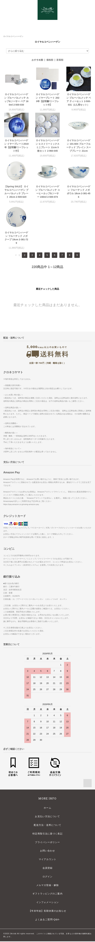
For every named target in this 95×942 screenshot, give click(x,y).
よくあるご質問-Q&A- (47, 920)
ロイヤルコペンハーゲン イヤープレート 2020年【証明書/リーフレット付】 (47, 99)
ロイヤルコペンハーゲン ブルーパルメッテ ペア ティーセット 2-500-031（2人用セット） (78, 99)
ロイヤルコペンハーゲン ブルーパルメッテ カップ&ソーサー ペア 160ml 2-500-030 (16, 99)
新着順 (59, 60)
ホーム (47, 808)
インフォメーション (47, 903)
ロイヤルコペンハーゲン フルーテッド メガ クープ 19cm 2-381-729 (16, 237)
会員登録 (47, 868)
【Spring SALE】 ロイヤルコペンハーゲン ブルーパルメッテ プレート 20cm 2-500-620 (16, 191)
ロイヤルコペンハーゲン (13, 36)
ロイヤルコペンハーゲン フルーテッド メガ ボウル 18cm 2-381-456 (78, 191)
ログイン (47, 877)
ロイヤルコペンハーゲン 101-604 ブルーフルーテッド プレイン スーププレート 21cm (78, 145)
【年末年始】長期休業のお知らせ (47, 911)
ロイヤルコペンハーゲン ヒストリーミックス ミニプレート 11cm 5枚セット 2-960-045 (47, 145)
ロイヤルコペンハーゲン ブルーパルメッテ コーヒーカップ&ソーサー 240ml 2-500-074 (47, 191)
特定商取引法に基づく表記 (47, 834)
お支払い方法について (47, 817)
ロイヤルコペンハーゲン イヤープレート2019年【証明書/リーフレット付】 (16, 145)
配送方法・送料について (47, 825)
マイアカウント (47, 860)
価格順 (49, 60)
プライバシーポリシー (47, 843)
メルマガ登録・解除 (47, 885)
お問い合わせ (47, 851)
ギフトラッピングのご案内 (47, 894)
